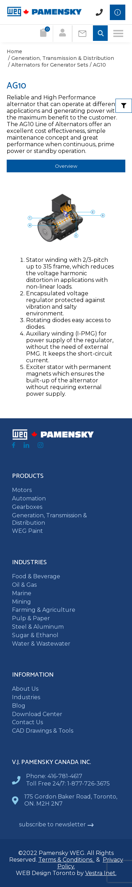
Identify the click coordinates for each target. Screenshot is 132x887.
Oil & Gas (24, 584)
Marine (21, 593)
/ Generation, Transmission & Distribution (60, 58)
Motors (22, 490)
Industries (26, 697)
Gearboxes (27, 507)
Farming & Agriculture (43, 609)
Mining (21, 601)
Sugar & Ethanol (35, 635)
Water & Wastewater (41, 643)
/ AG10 (97, 65)
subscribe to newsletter (56, 824)
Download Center (37, 714)
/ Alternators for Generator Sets (47, 65)
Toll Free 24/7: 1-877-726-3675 (68, 783)
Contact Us (27, 722)
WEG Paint (27, 531)
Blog (18, 705)
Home (14, 51)
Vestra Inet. (101, 873)
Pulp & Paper (31, 618)
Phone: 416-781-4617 (54, 776)
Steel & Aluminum (38, 626)
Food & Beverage (36, 576)
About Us (25, 688)
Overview (66, 166)
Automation (29, 498)
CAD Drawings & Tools (42, 730)
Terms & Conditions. (66, 859)
